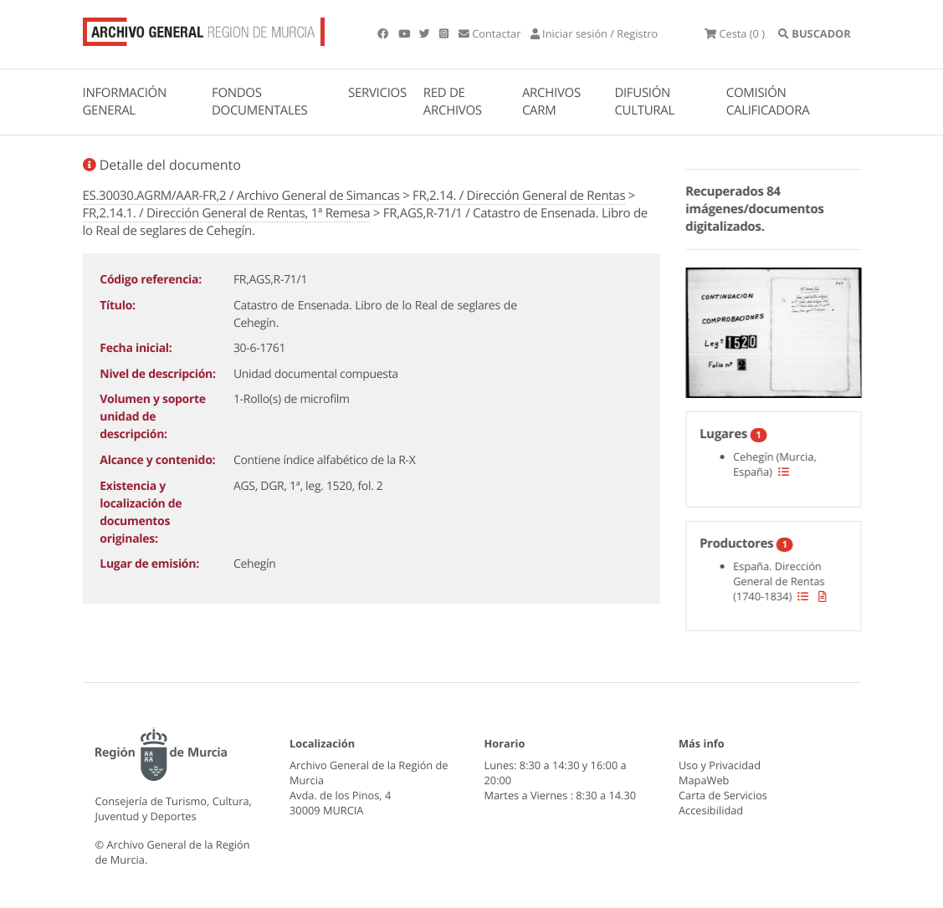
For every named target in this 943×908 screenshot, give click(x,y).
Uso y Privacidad (720, 765)
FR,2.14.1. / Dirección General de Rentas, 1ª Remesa (227, 213)
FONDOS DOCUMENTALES (260, 101)
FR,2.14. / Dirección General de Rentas (519, 195)
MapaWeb (704, 780)
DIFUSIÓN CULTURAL (644, 101)
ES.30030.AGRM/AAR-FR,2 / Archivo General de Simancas (241, 195)
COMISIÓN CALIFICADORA (768, 101)
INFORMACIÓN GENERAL (125, 101)
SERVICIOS (377, 92)
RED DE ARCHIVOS (452, 101)
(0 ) (735, 33)
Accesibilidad (711, 810)
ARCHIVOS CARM (551, 101)
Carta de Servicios (723, 795)
